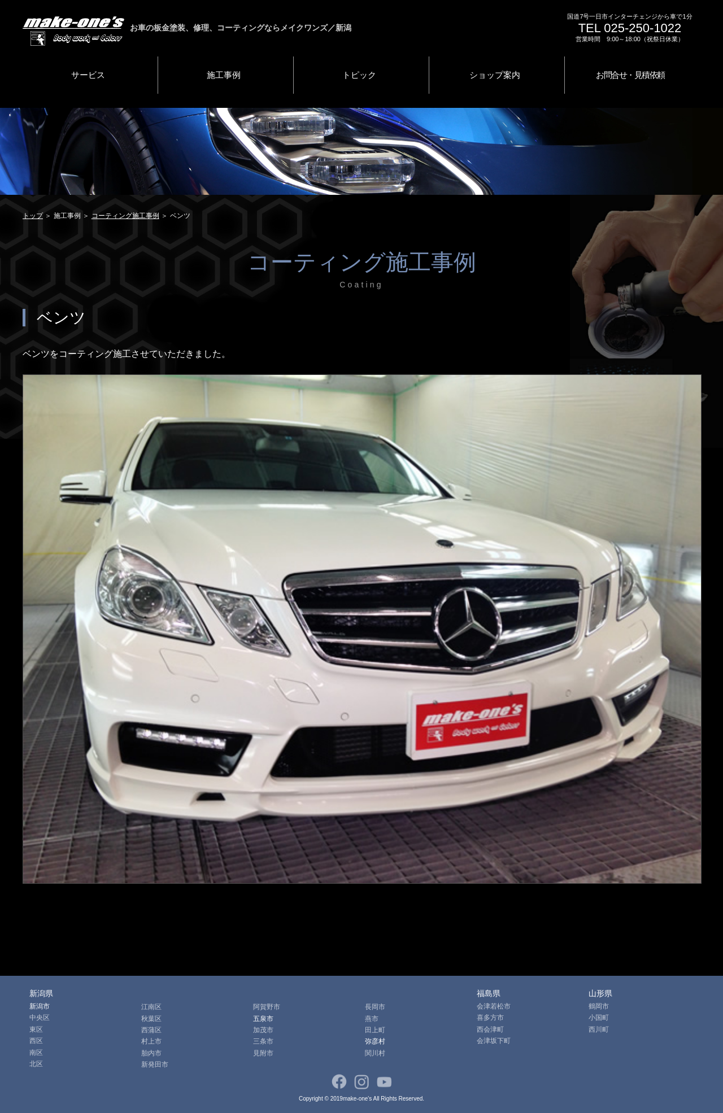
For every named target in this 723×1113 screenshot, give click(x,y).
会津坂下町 (494, 1041)
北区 (36, 1064)
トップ (33, 216)
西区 (36, 1041)
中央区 (39, 1018)
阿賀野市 (266, 1007)
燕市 (371, 1019)
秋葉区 (151, 1019)
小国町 (599, 1018)
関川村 (375, 1053)
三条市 (263, 1041)
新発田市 (154, 1064)
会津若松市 (494, 1006)
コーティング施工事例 (125, 216)
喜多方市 (490, 1018)
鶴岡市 (599, 1006)
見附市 (263, 1053)
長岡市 (375, 1007)
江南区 (151, 1007)
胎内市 (151, 1053)
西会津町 (490, 1029)
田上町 (375, 1030)
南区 (36, 1053)
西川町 (599, 1029)
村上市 (151, 1041)
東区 (36, 1029)
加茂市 (263, 1030)
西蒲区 (151, 1030)
